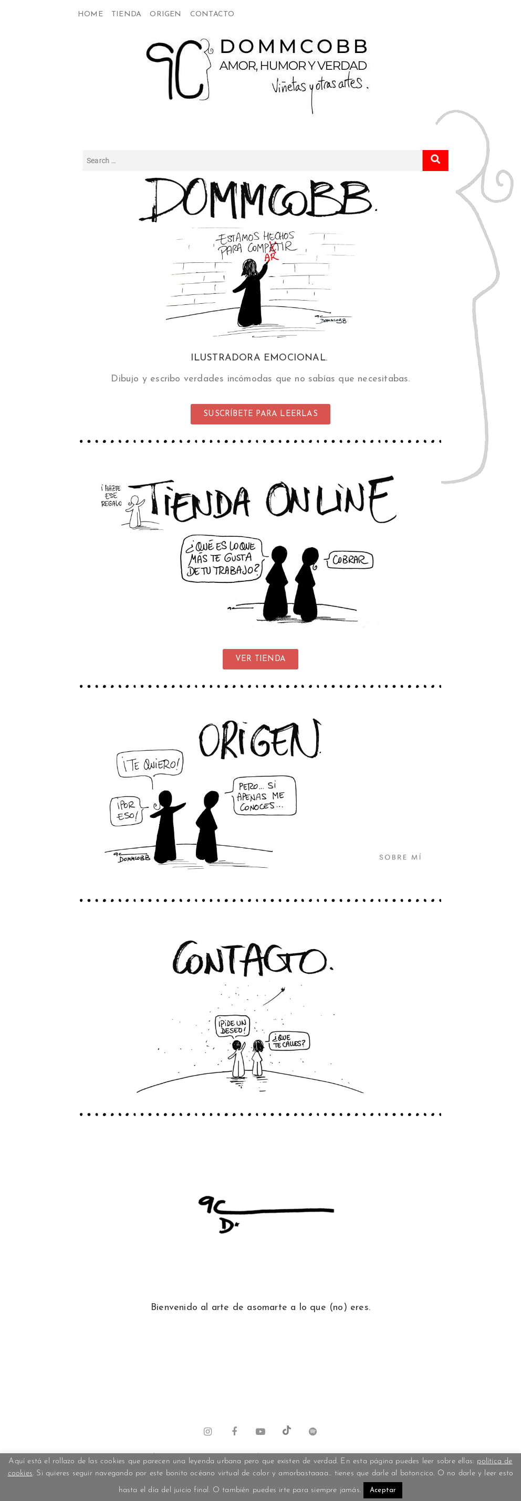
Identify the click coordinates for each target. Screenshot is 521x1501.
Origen (165, 14)
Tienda (126, 14)
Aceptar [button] (383, 1490)
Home (90, 14)
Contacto (212, 14)
